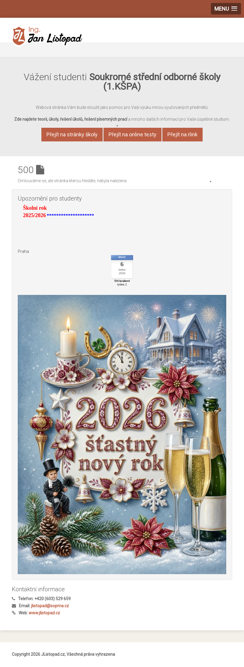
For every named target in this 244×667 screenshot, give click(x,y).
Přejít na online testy (132, 134)
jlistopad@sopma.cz (50, 605)
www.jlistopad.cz (44, 613)
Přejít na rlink (182, 134)
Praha (23, 251)
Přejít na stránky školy (72, 134)
